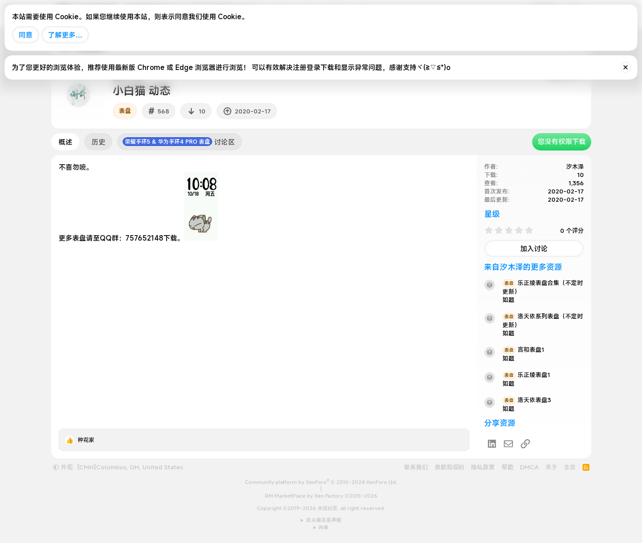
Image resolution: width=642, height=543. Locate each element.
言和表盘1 (523, 349)
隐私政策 (483, 467)
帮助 (507, 467)
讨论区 (179, 141)
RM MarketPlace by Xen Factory (321, 496)
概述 (65, 141)
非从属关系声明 (323, 520)
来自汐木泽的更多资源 (523, 267)
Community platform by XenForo (321, 482)
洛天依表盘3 (526, 400)
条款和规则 (449, 467)
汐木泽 (575, 166)
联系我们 (416, 467)
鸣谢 (323, 527)
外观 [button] (63, 467)
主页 (570, 467)
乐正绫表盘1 (526, 375)
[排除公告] (625, 67)
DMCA (529, 467)
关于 (551, 467)
